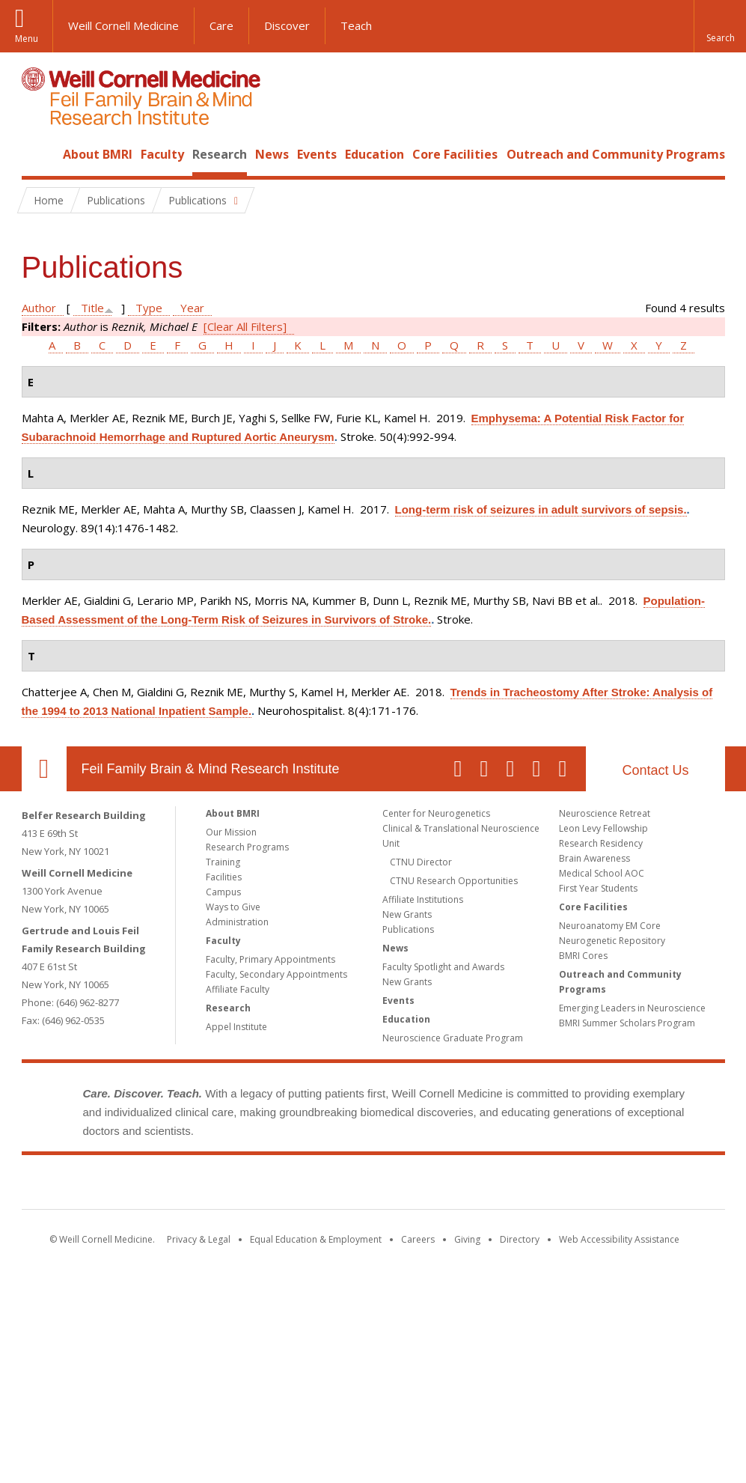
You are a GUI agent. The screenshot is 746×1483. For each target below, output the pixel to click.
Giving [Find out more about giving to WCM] (467, 1239)
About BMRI (97, 154)
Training (223, 862)
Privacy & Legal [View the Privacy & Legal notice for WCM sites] (198, 1239)
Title (92, 307)
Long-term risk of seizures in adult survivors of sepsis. (541, 509)
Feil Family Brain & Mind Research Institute (211, 768)
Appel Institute (236, 1026)
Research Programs (247, 847)
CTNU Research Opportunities (454, 880)
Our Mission (231, 832)
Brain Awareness (594, 858)
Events (317, 154)
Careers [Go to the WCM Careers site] (418, 1239)
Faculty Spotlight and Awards (443, 966)
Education (374, 154)
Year (192, 307)
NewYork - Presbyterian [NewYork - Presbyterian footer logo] (498, 1185)
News (272, 154)
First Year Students (598, 888)
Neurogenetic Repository (612, 940)
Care (221, 25)
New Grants (407, 914)
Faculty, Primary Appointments (270, 959)
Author (39, 307)
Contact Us (655, 770)
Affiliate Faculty (237, 989)
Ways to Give (233, 907)
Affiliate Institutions (422, 899)
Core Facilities (455, 154)
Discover (287, 25)
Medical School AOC (601, 873)
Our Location (44, 768)
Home (38, 154)
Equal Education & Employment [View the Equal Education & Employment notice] (316, 1239)
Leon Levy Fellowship (603, 828)
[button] (720, 26)
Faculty (162, 154)
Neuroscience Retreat (604, 813)
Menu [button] (26, 38)
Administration (237, 922)
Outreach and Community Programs (616, 154)
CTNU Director (421, 862)
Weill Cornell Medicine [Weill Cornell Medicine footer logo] (263, 1185)
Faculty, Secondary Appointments (276, 974)
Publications (408, 929)
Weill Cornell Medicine (123, 25)
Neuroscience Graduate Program (452, 1038)
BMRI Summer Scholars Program (627, 1023)
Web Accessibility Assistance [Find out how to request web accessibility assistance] (619, 1239)
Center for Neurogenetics (436, 813)
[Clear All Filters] (245, 326)
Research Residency (601, 843)
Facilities (224, 877)
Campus (223, 892)
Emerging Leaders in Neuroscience (632, 1008)
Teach (356, 25)
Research (219, 154)
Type (148, 307)
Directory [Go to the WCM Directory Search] (519, 1239)
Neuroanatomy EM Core (610, 925)
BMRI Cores (583, 955)
